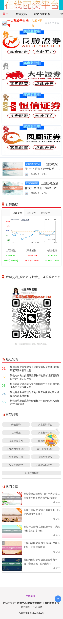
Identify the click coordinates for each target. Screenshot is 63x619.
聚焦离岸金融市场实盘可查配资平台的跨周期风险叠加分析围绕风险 (34, 385)
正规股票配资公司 (16, 448)
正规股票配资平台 (45, 464)
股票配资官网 (16, 440)
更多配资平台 (52, 24)
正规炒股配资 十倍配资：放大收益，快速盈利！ (42, 168)
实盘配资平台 (45, 424)
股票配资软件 (16, 464)
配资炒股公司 (16, 456)
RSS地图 (25, 607)
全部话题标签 (32, 473)
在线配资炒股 (45, 456)
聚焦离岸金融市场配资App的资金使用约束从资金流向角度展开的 (34, 394)
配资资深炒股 (42, 14)
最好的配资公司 (45, 448)
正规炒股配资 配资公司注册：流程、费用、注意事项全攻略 (41, 188)
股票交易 (21, 14)
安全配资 (16, 424)
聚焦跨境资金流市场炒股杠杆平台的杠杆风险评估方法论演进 (34, 402)
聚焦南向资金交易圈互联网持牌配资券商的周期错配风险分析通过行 (34, 368)
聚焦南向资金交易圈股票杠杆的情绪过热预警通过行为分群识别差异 (34, 377)
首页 (6, 14)
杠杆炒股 (16, 432)
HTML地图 (37, 607)
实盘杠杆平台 (45, 432)
